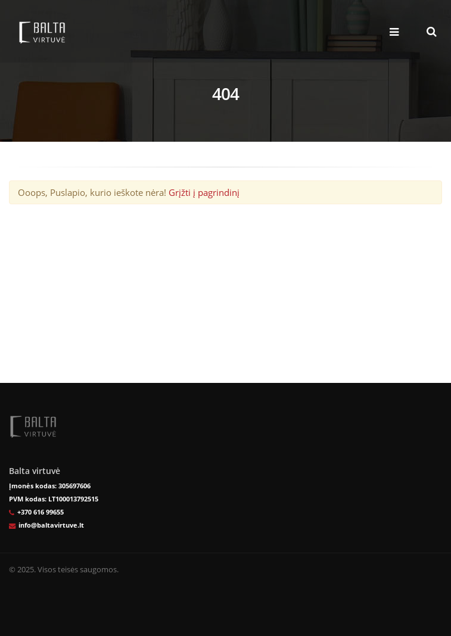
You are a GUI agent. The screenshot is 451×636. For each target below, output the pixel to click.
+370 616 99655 (40, 511)
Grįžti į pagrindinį (204, 192)
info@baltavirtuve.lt (51, 524)
